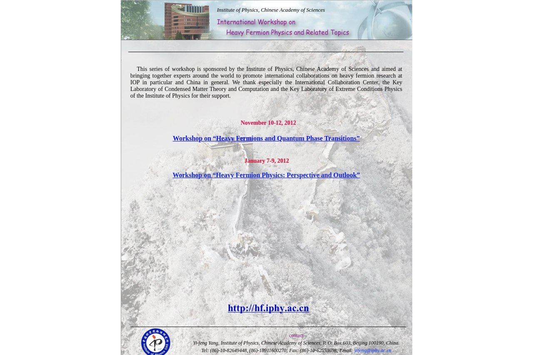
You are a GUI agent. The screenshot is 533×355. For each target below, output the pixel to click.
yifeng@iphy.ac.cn (372, 350)
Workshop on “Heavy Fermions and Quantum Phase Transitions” (266, 138)
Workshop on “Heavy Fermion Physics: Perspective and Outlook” (266, 175)
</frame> (124, 15)
